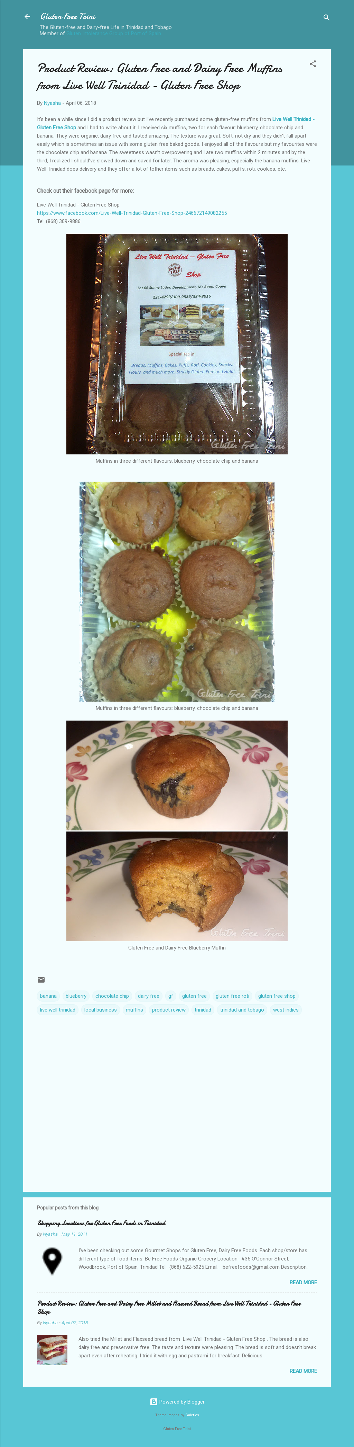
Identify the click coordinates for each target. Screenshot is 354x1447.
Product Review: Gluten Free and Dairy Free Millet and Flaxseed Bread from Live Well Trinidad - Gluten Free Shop (168, 1307)
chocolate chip (112, 996)
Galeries (192, 1415)
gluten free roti (232, 996)
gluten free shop (277, 996)
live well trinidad (57, 1010)
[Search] (327, 18)
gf (170, 996)
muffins (134, 1010)
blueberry (76, 996)
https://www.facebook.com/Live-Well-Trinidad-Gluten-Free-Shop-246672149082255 (132, 213)
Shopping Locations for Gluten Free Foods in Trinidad (101, 1223)
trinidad (203, 1010)
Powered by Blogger (177, 1402)
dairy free (148, 996)
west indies (286, 1010)
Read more (303, 1282)
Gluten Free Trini (67, 16)
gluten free (194, 996)
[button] (313, 65)
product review (169, 1010)
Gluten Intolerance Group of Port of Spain (113, 33)
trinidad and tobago (242, 1010)
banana (48, 996)
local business (100, 1010)
